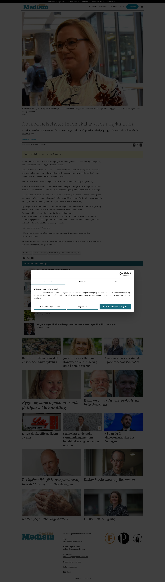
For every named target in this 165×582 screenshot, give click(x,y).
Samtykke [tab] (48, 281)
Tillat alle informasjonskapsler (115, 307)
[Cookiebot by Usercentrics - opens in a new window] (121, 274)
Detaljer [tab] (82, 281)
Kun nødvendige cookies (50, 307)
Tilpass (82, 307)
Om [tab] (116, 281)
